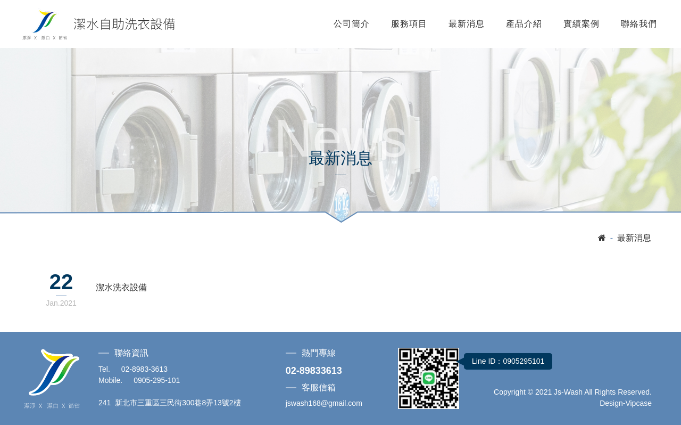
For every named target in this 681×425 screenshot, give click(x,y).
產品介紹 (524, 23)
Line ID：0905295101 (508, 361)
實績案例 (581, 23)
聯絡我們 (639, 23)
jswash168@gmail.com (324, 403)
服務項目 (409, 23)
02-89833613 (314, 370)
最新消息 (467, 23)
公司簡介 (352, 23)
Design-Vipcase (626, 403)
